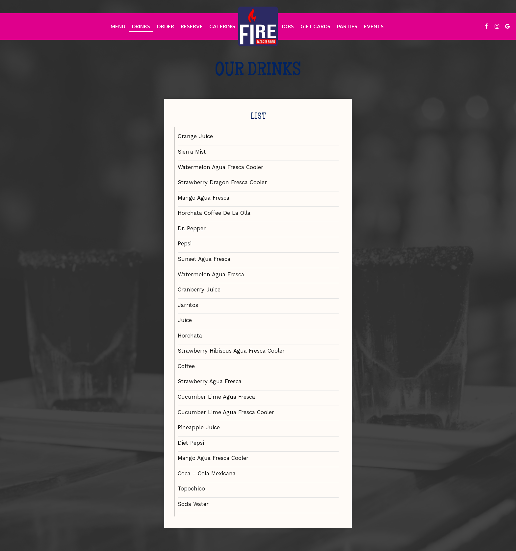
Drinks (141, 26)
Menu (118, 26)
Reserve (192, 26)
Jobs (287, 26)
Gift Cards (315, 26)
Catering (222, 26)
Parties (347, 26)
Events (374, 26)
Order (165, 26)
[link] (258, 26)
